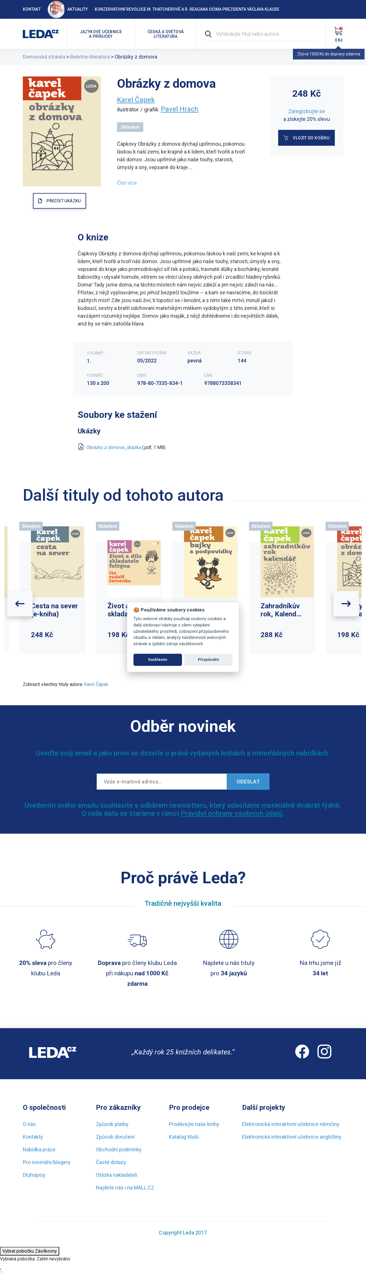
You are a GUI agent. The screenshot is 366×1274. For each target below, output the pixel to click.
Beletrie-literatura (90, 57)
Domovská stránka (44, 57)
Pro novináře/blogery (46, 1162)
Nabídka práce (39, 1149)
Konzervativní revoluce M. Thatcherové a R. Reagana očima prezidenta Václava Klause (187, 9)
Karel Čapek (136, 100)
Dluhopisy (34, 1175)
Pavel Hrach (179, 109)
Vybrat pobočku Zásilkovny (29, 1251)
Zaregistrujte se (306, 111)
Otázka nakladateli (116, 1175)
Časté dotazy (111, 1162)
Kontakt (32, 9)
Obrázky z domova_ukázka (113, 447)
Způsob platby (112, 1124)
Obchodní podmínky (119, 1149)
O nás (29, 1124)
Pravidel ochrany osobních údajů (232, 813)
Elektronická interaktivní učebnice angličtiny (291, 1137)
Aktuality (68, 9)
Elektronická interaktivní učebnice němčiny (290, 1124)
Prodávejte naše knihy (194, 1124)
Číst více (127, 183)
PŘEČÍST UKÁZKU (64, 201)
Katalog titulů (184, 1137)
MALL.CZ (144, 1188)
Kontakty (33, 1137)
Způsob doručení (115, 1137)
